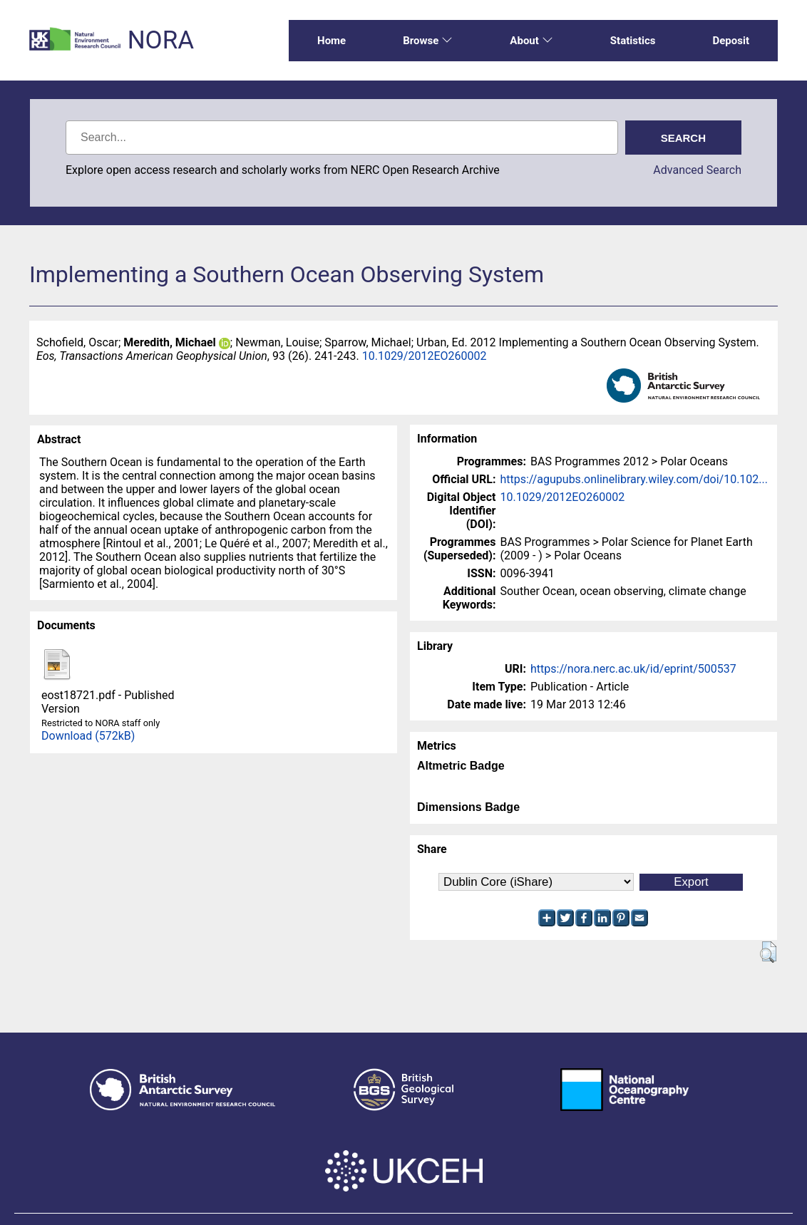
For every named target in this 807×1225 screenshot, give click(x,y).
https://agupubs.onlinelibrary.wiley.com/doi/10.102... (634, 479)
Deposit (730, 40)
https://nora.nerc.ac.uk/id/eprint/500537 (633, 669)
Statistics (633, 40)
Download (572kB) (88, 736)
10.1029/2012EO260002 (424, 356)
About (531, 40)
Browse (428, 40)
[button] (768, 952)
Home (331, 40)
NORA (161, 40)
